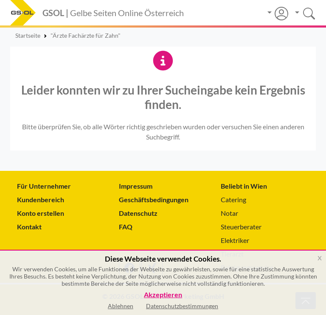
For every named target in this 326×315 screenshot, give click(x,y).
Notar (229, 213)
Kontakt (29, 227)
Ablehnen (120, 305)
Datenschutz (138, 213)
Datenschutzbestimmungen (182, 305)
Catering (233, 199)
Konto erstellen (40, 213)
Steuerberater (241, 227)
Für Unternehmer (44, 186)
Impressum (135, 186)
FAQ (125, 227)
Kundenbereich (40, 199)
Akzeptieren (163, 294)
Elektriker (235, 240)
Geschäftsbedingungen (153, 199)
